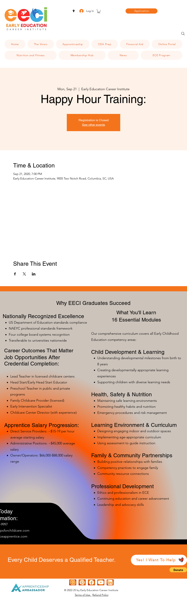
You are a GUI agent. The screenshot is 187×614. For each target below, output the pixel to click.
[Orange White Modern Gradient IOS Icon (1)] (101, 582)
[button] (99, 11)
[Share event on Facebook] (15, 273)
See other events (93, 125)
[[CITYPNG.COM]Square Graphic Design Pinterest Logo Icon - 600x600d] (82, 582)
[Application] (141, 11)
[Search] (183, 34)
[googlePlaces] (74, 11)
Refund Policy (100, 595)
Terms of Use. (83, 595)
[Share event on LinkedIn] (33, 273)
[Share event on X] (24, 273)
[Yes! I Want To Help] (159, 560)
